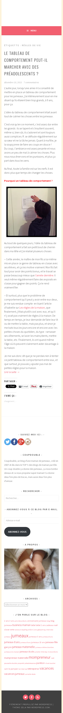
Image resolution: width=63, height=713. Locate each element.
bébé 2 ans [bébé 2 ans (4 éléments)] (41, 625)
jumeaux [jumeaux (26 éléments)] (19, 635)
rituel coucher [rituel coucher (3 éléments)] (50, 663)
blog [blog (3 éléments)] (48, 621)
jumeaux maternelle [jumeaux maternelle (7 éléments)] (23, 647)
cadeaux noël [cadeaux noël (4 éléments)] (52, 625)
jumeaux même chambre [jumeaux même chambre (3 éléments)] (44, 647)
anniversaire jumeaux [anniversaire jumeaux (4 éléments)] (36, 620)
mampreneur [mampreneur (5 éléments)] (10, 657)
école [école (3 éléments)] (33, 674)
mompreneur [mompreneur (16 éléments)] (40, 657)
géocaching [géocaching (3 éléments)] (41, 630)
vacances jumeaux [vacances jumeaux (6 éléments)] (14, 673)
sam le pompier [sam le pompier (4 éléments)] (11, 668)
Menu (33, 30)
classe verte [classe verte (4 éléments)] (9, 629)
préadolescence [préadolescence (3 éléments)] (30, 663)
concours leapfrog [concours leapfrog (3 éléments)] (21, 630)
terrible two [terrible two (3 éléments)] (22, 669)
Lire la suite (12, 372)
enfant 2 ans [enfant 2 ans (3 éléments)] (32, 630)
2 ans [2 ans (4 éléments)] (6, 620)
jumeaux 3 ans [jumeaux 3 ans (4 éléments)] (35, 636)
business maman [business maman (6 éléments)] (21, 625)
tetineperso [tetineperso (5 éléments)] (33, 668)
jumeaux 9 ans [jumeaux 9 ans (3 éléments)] (25, 642)
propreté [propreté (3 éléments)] (20, 663)
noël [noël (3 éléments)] (52, 658)
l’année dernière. (44, 275)
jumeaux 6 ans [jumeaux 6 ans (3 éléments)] (47, 637)
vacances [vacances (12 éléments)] (47, 668)
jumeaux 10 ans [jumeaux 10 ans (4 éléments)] (38, 642)
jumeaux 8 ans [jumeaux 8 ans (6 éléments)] (12, 642)
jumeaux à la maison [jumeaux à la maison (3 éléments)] (11, 652)
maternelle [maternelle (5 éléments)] (23, 657)
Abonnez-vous (17, 531)
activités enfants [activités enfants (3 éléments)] (21, 621)
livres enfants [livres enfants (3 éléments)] (53, 652)
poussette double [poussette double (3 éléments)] (10, 663)
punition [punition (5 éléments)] (40, 663)
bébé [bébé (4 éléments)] (33, 625)
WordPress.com (40, 707)
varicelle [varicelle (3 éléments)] (28, 674)
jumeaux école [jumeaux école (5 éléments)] (27, 651)
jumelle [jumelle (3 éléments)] (37, 652)
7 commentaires (31, 82)
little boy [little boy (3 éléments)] (44, 652)
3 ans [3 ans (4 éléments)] (11, 620)
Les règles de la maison (32, 307)
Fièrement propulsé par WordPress (30, 704)
